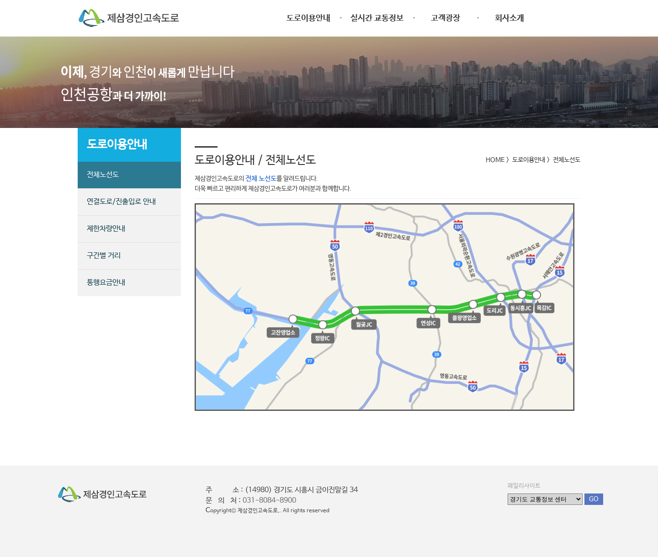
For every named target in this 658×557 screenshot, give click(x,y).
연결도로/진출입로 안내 (121, 201)
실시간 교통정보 (376, 18)
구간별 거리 (104, 255)
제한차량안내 (106, 228)
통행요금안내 (106, 282)
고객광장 (445, 18)
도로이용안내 (308, 18)
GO (594, 499)
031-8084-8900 (269, 500)
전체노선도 (103, 174)
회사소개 (509, 18)
